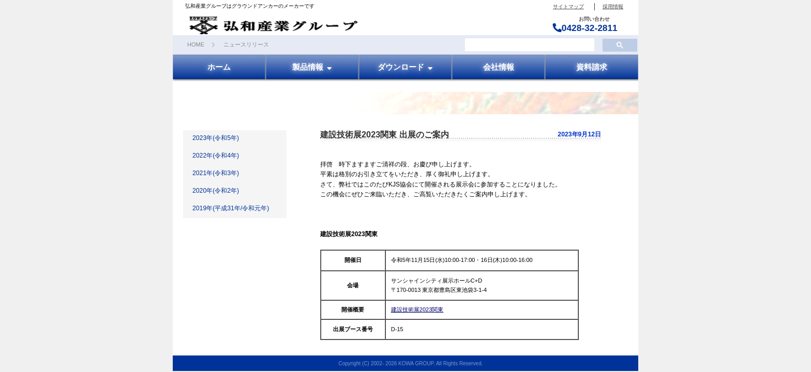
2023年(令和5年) (215, 138)
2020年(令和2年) (215, 190)
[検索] (529, 45)
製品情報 (312, 66)
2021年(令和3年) (215, 173)
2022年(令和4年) (215, 155)
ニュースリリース (246, 44)
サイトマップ (568, 6)
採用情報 (613, 6)
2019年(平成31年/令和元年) (230, 208)
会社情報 (498, 66)
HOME (195, 44)
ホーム (219, 66)
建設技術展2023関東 (417, 309)
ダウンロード (405, 66)
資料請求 (591, 66)
